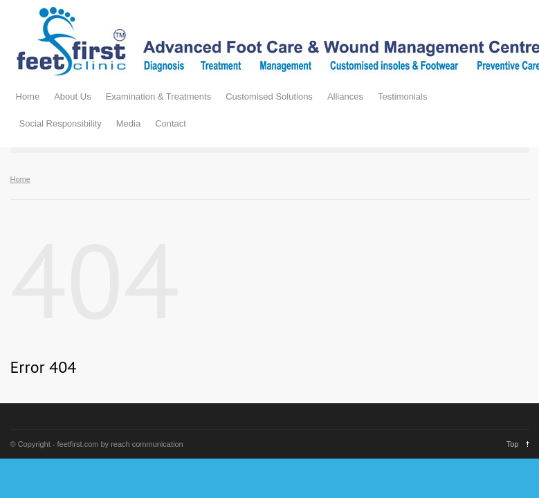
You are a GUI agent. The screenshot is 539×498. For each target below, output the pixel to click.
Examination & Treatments (158, 96)
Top (512, 444)
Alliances (345, 96)
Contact (170, 123)
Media (128, 123)
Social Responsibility (60, 123)
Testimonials (403, 96)
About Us (72, 96)
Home (28, 96)
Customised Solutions (269, 96)
